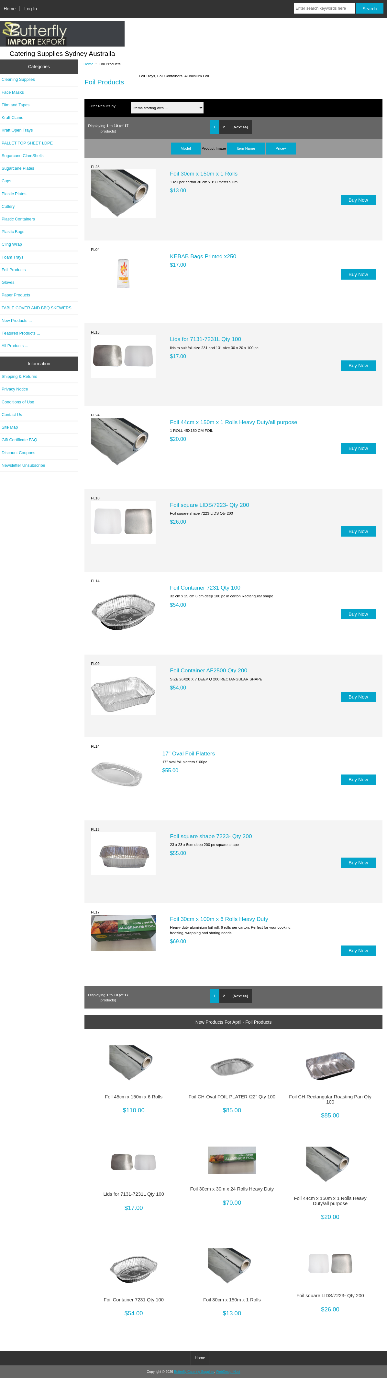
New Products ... (17, 320)
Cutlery (8, 206)
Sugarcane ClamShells (23, 155)
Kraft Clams (12, 117)
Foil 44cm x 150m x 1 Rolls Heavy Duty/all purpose (233, 422)
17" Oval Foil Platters (188, 753)
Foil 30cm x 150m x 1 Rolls (204, 173)
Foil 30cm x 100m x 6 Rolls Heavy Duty (219, 919)
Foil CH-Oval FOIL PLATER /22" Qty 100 (232, 1096)
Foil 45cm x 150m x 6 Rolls (133, 1096)
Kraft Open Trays (17, 130)
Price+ (281, 148)
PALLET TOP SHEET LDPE (27, 143)
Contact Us (12, 414)
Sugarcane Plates (18, 168)
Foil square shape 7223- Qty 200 (211, 836)
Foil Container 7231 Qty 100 (205, 587)
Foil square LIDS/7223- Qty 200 (209, 505)
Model (186, 148)
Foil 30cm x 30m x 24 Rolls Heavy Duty (232, 1188)
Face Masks (13, 92)
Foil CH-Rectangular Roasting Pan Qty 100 (330, 1099)
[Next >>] (240, 127)
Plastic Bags (13, 231)
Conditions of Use (18, 402)
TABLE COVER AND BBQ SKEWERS (37, 307)
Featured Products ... (21, 333)
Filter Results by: (102, 106)
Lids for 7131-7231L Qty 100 (205, 339)
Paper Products (16, 295)
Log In (30, 8)
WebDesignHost (228, 1371)
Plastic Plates (14, 193)
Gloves (8, 282)
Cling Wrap (12, 244)
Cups (6, 180)
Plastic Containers (18, 219)
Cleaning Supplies (18, 79)
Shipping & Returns (19, 376)
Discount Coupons (18, 452)
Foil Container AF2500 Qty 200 (208, 670)
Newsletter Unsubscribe (23, 465)
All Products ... (15, 345)
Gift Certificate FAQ (19, 439)
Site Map (10, 427)
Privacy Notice (15, 389)
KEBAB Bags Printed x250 (203, 256)
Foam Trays (12, 257)
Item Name (246, 148)
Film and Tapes (15, 104)
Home (10, 8)
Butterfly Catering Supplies (194, 1371)
